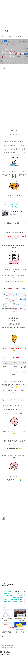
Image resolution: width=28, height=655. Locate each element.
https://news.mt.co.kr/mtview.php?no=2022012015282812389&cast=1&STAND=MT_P (14, 205)
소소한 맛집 (19, 36)
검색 (22, 31)
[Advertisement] (14, 14)
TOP (25, 646)
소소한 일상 (9, 36)
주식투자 (14, 591)
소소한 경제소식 (7, 591)
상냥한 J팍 (6, 31)
